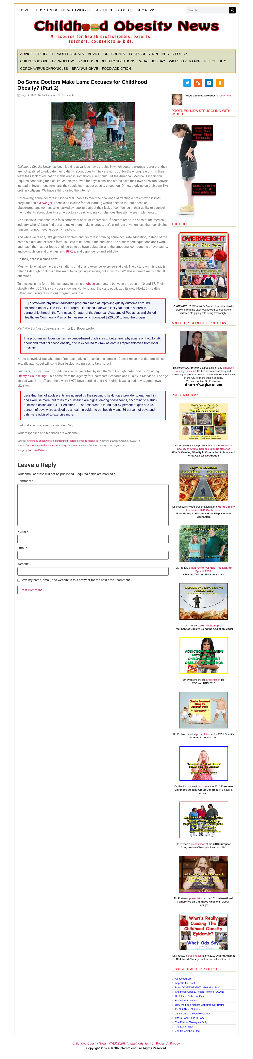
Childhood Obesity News (89, 1044)
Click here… (226, 95)
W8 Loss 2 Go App (185, 61)
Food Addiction (143, 54)
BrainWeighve (85, 69)
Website (23, 564)
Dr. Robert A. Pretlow (165, 1044)
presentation (213, 680)
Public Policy (175, 54)
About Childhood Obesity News (127, 10)
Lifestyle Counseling (32, 376)
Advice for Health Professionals (52, 54)
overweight (44, 203)
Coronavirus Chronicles (44, 69)
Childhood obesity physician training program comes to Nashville (62, 440)
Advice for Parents (106, 54)
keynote (202, 786)
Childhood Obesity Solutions (107, 61)
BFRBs (71, 252)
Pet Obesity (215, 61)
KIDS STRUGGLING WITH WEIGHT (63, 10)
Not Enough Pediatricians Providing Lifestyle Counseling (58, 445)
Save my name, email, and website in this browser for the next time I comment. (76, 580)
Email (22, 548)
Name (23, 532)
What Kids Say (152, 61)
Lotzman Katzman (38, 450)
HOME (25, 10)
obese (90, 284)
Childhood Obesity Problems (48, 61)
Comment (26, 481)
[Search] (232, 10)
